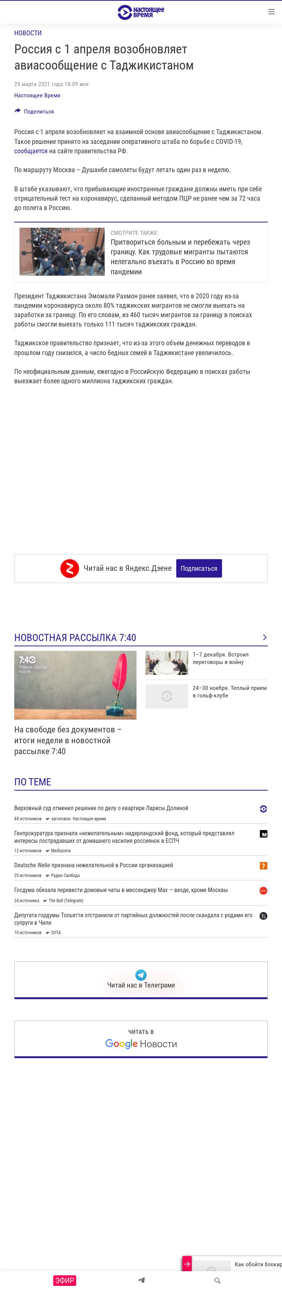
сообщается (31, 151)
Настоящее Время (37, 95)
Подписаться (199, 568)
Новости (28, 33)
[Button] (34, 113)
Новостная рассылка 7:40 (141, 638)
